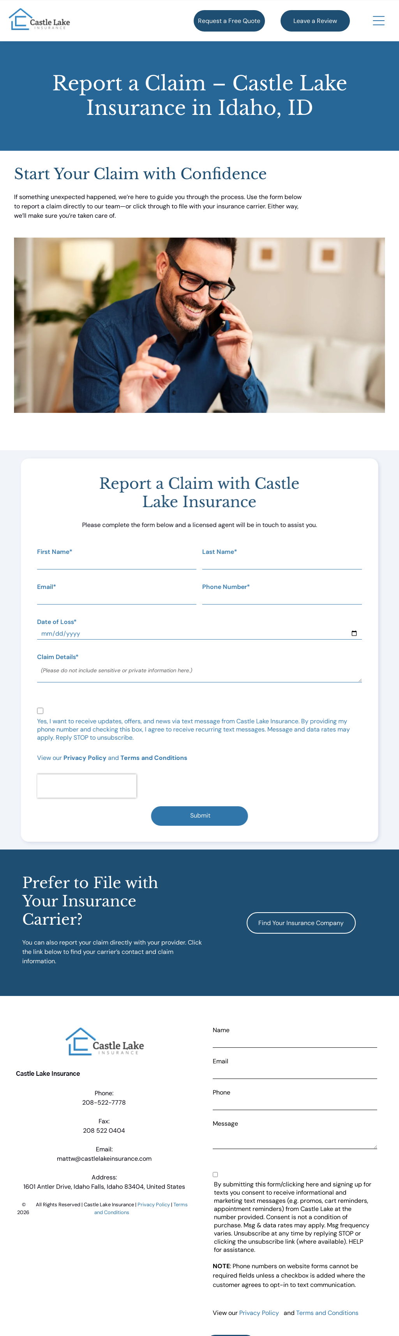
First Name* (56, 552)
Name (221, 1030)
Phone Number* (225, 587)
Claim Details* (59, 657)
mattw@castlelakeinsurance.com (104, 1158)
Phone (221, 1092)
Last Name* (219, 552)
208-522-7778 (104, 1102)
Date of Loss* (58, 622)
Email (220, 1061)
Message (225, 1123)
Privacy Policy (86, 758)
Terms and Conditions (155, 758)
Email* (48, 587)
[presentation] (88, 786)
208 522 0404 (104, 1130)
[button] (379, 20)
